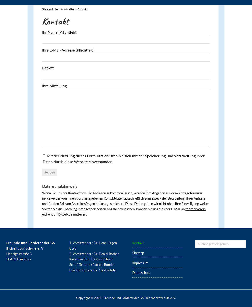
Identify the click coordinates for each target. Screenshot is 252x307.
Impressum (140, 263)
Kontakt (138, 243)
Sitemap (138, 253)
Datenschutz (141, 273)
